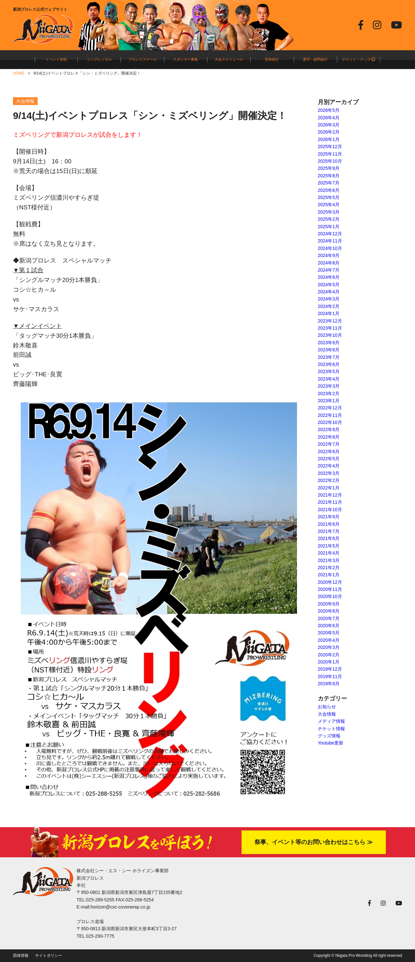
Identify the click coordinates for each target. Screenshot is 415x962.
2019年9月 (328, 683)
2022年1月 (328, 487)
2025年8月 (328, 175)
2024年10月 (330, 248)
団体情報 (21, 955)
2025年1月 (328, 226)
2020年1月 (328, 661)
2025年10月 (330, 161)
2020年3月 (328, 647)
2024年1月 (328, 313)
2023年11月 (330, 328)
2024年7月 (328, 270)
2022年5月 (328, 458)
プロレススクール (142, 59)
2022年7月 (328, 444)
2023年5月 (328, 371)
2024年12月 (330, 233)
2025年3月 (328, 212)
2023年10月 (330, 335)
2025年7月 (328, 182)
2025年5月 (328, 197)
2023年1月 (328, 400)
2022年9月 (328, 429)
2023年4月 (328, 378)
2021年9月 (328, 516)
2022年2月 (328, 480)
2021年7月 (328, 531)
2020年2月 (328, 654)
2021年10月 (330, 509)
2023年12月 (330, 320)
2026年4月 (328, 117)
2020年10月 (330, 596)
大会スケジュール (229, 59)
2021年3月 (328, 560)
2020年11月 (330, 589)
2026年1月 (328, 139)
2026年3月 (328, 124)
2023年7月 (328, 357)
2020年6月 (328, 625)
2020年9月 (328, 603)
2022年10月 (330, 422)
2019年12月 (330, 669)
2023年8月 (328, 349)
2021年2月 (328, 567)
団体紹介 (272, 59)
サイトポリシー (48, 955)
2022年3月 (328, 473)
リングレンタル (99, 59)
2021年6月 (328, 538)
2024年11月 (330, 240)
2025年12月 (330, 146)
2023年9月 (328, 342)
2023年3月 (328, 386)
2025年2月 (328, 219)
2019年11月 (330, 676)
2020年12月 (330, 582)
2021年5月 (328, 545)
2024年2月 (328, 306)
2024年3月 (328, 298)
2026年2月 (328, 132)
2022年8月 (328, 437)
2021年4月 (328, 553)
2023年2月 (328, 393)
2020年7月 (328, 618)
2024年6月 (328, 277)
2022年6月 (328, 451)
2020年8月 (328, 611)
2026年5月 (328, 110)
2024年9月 (328, 255)
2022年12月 (330, 407)
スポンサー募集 (185, 59)
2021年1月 (328, 574)
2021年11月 (330, 502)
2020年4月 (328, 640)
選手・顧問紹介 (315, 59)
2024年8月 (328, 262)
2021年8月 (328, 524)
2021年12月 (330, 495)
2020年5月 (328, 632)
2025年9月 (328, 168)
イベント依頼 (56, 59)
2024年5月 (328, 284)
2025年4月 (328, 204)
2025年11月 (330, 154)
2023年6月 (328, 364)
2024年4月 (328, 291)
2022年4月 (328, 465)
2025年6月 (328, 190)
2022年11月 (330, 415)
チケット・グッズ (358, 59)
